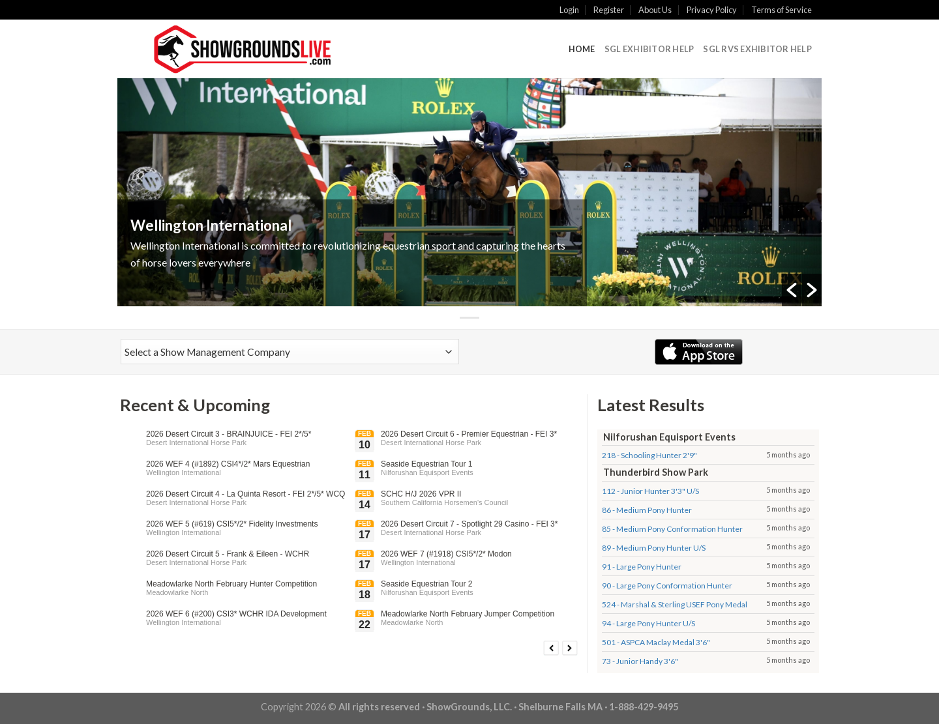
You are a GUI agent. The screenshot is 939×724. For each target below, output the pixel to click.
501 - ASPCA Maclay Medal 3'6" (656, 642)
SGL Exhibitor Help (649, 49)
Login (569, 10)
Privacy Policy (712, 10)
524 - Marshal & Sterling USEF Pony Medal (674, 604)
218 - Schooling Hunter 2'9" (649, 455)
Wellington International (210, 225)
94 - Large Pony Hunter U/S (648, 623)
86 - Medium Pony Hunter (647, 510)
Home (582, 49)
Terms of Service (781, 10)
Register (608, 10)
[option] (469, 192)
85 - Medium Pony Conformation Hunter (672, 529)
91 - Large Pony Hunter (641, 567)
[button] (791, 290)
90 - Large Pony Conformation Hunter (667, 585)
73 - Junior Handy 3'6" (640, 661)
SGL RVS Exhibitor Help (757, 49)
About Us (655, 10)
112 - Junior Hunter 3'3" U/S (650, 491)
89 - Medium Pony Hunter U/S (654, 548)
